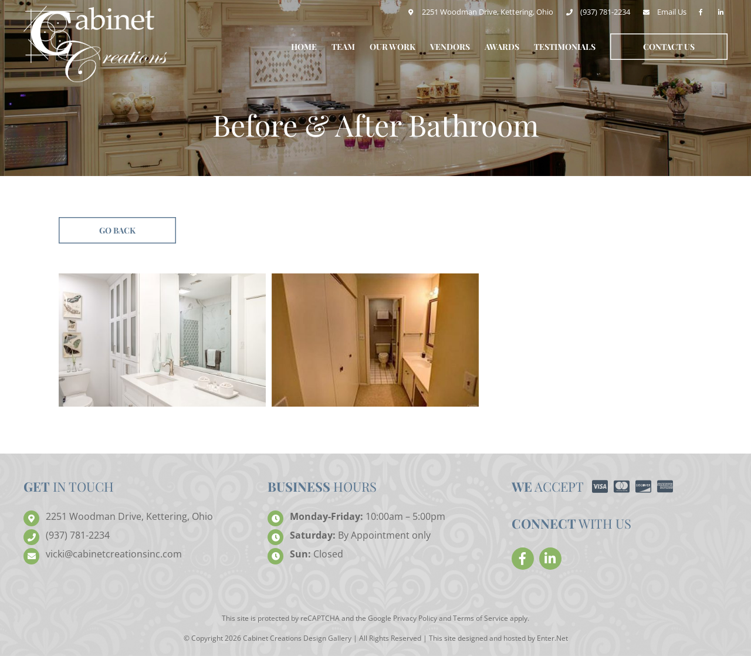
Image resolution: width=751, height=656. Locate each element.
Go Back (117, 230)
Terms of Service (480, 618)
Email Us (671, 11)
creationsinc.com (114, 554)
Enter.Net (552, 638)
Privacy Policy (415, 618)
